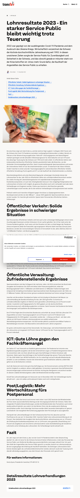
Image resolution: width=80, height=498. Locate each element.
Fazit (9, 94)
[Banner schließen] (75, 237)
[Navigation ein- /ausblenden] (74, 4)
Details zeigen (68, 254)
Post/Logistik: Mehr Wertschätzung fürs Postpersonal (26, 91)
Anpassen (40, 259)
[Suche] (66, 4)
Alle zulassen (64, 259)
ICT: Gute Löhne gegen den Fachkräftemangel (23, 88)
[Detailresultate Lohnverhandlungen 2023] (67, 488)
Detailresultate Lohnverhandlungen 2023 (21, 97)
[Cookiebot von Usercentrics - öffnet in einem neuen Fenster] (65, 237)
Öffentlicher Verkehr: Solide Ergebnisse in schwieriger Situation (29, 82)
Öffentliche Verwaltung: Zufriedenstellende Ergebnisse (26, 85)
